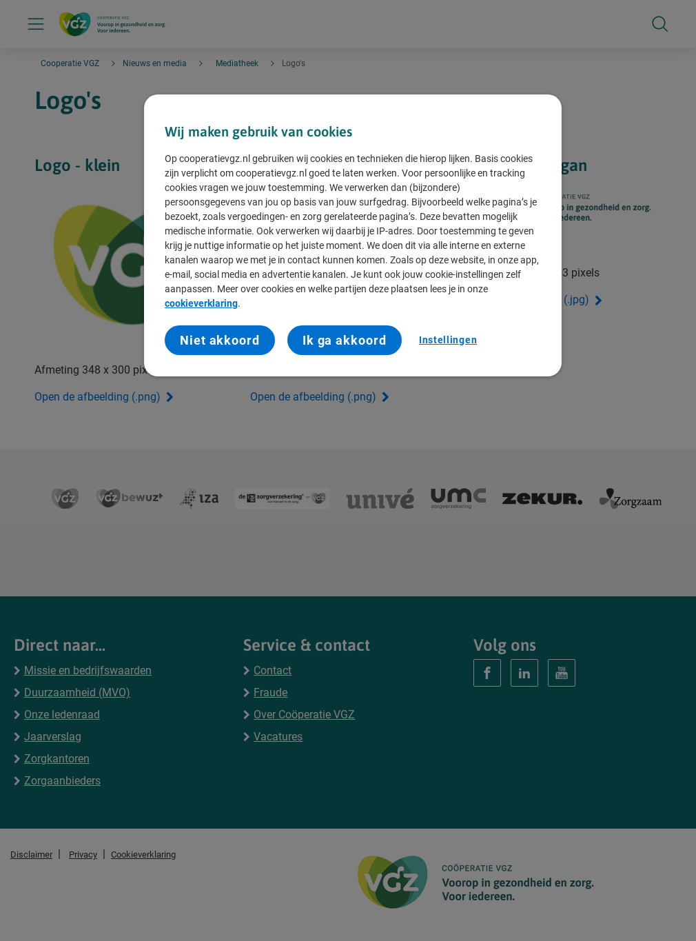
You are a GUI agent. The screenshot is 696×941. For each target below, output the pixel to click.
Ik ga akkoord (345, 340)
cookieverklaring (201, 303)
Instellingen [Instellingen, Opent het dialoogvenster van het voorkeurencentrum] (448, 339)
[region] (353, 235)
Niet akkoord (220, 340)
